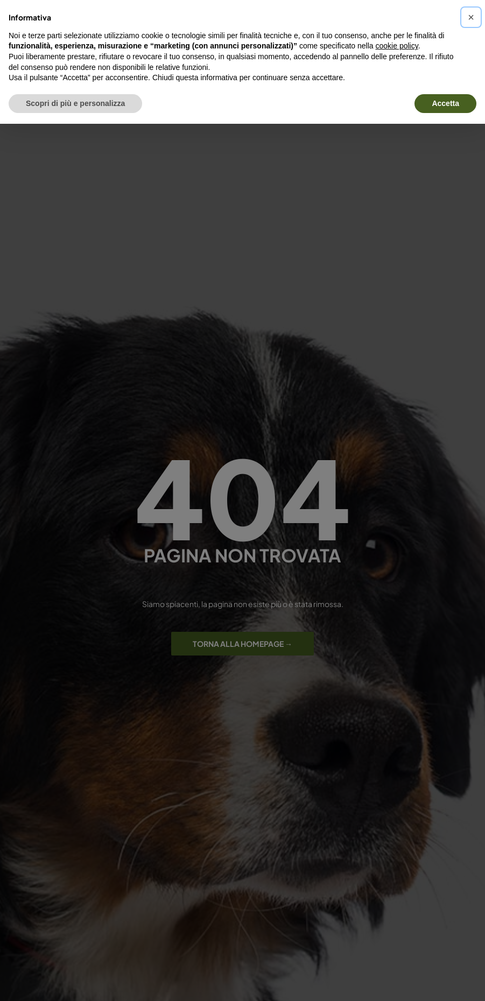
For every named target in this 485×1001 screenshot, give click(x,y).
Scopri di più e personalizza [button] (75, 103)
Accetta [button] (445, 103)
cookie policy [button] (397, 45)
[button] (471, 17)
